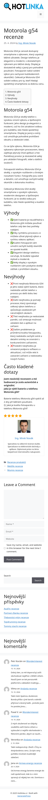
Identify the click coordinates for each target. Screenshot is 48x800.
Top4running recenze (14, 621)
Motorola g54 (14, 91)
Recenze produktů (16, 462)
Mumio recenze (15, 470)
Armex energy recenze (30, 763)
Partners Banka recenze (16, 613)
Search (7, 575)
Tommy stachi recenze (15, 626)
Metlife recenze (15, 466)
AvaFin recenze (11, 608)
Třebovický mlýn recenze (16, 617)
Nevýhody (12, 98)
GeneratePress (24, 796)
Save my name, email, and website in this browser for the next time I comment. (24, 548)
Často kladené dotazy (18, 101)
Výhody (11, 95)
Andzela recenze (28, 688)
